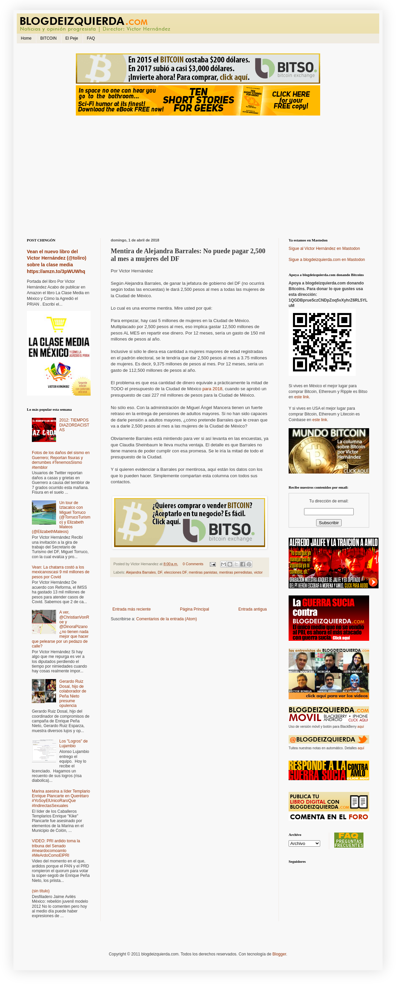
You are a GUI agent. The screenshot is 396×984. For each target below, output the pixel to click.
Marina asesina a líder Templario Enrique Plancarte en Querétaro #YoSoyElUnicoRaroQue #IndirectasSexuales (61, 798)
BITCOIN (48, 38)
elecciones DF (175, 572)
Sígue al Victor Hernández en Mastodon (324, 248)
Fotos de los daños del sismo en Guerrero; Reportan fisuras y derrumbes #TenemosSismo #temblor (61, 459)
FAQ (91, 38)
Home (26, 38)
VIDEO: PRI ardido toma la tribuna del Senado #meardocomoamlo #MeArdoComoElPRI (56, 848)
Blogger (279, 954)
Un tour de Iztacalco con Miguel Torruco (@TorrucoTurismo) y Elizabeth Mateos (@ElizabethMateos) (61, 517)
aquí (360, 726)
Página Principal (194, 609)
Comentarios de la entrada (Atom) (166, 619)
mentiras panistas (203, 572)
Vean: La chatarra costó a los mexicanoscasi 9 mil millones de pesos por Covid (60, 572)
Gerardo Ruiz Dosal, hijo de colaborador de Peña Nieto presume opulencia (72, 693)
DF (160, 572)
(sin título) (41, 891)
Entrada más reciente (131, 609)
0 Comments (193, 564)
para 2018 (212, 388)
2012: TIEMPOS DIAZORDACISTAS (74, 425)
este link (301, 397)
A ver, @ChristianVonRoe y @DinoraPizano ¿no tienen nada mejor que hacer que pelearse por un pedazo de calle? (60, 629)
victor (258, 572)
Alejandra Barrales (141, 572)
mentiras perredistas (235, 572)
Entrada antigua (252, 609)
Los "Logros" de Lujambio (73, 743)
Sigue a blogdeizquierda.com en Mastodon (327, 259)
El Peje (71, 38)
